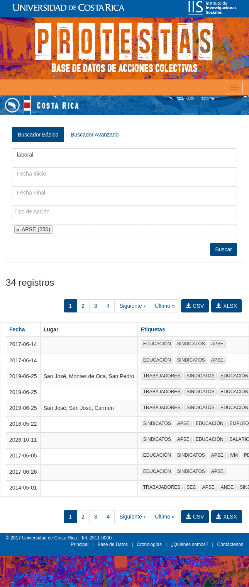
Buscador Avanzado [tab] (95, 134)
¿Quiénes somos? (189, 544)
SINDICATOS (191, 343)
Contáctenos (230, 544)
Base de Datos (112, 544)
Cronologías (149, 544)
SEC (191, 487)
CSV (195, 306)
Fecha (17, 329)
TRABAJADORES (162, 376)
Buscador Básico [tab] (38, 134)
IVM (234, 455)
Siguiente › (132, 306)
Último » (164, 306)
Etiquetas (153, 329)
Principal (79, 544)
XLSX (226, 306)
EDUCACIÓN (157, 343)
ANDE (227, 487)
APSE (217, 343)
